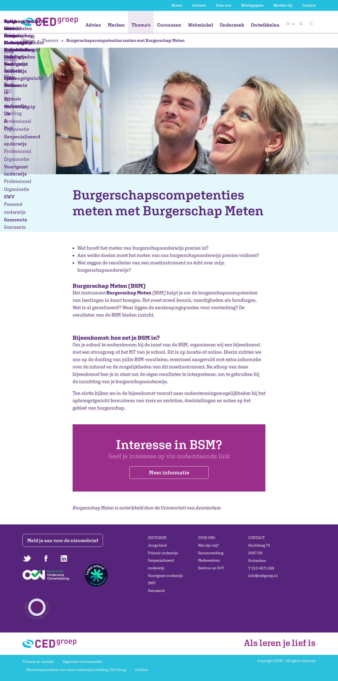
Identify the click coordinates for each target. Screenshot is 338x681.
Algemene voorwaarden (82, 661)
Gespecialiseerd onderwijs (161, 564)
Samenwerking (210, 553)
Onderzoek (232, 25)
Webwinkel (200, 25)
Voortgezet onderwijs (165, 575)
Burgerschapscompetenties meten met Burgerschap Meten (122, 40)
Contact (309, 5)
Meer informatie (169, 473)
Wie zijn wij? (208, 545)
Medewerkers (209, 560)
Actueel (199, 5)
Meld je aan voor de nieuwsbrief (64, 540)
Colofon (141, 670)
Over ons (223, 5)
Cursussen (169, 25)
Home (177, 5)
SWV (152, 583)
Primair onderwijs (163, 553)
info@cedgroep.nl (263, 576)
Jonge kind (157, 545)
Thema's (141, 25)
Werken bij (282, 5)
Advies (93, 25)
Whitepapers (252, 5)
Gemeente (156, 590)
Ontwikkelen (265, 25)
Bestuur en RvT (211, 568)
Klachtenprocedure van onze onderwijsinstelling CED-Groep (76, 670)
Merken (116, 25)
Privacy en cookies (38, 661)
